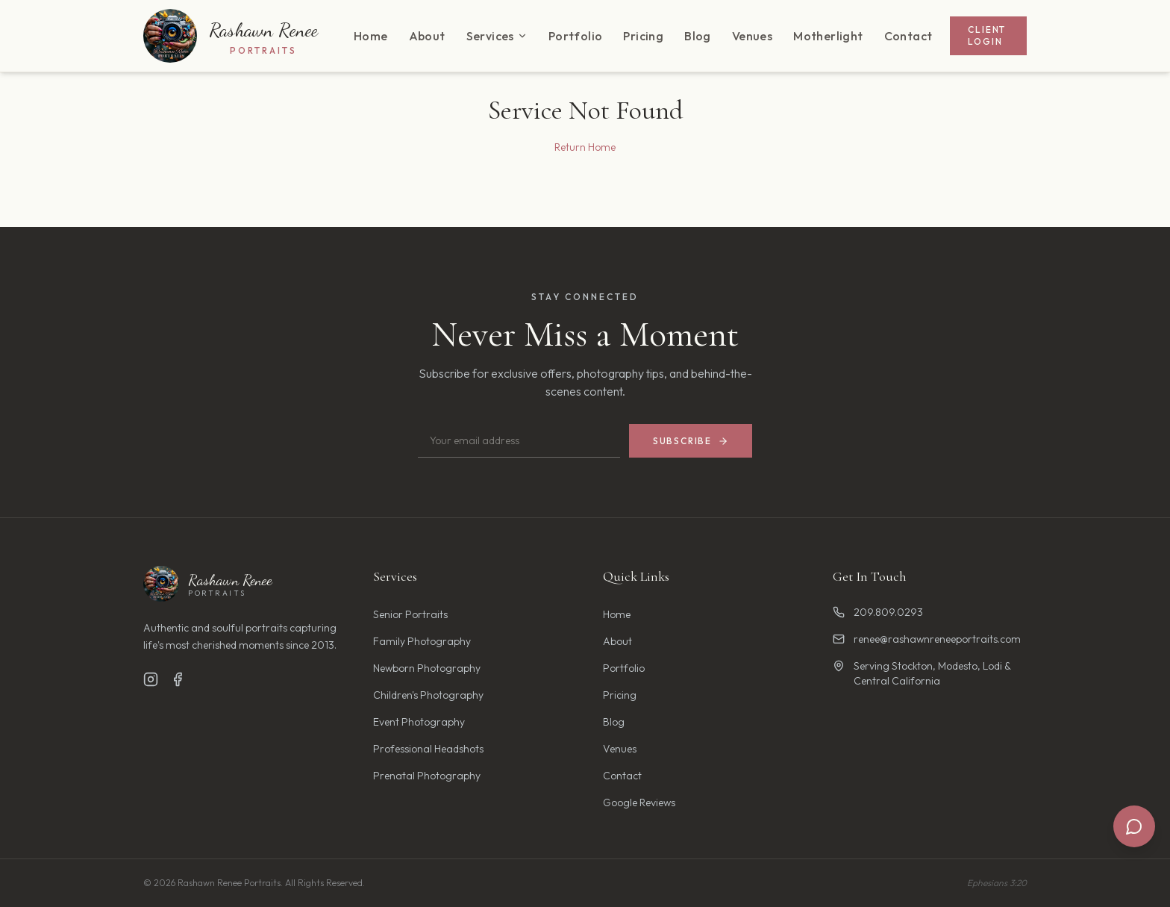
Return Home (585, 147)
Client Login (987, 35)
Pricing (643, 35)
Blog (697, 35)
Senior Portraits (410, 614)
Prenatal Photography (427, 775)
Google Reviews (639, 802)
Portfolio (575, 35)
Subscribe (690, 440)
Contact (908, 35)
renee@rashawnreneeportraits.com (927, 639)
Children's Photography (428, 695)
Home (371, 35)
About (427, 35)
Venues (752, 35)
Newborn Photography (427, 668)
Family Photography (422, 641)
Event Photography (419, 722)
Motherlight (828, 35)
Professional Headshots (428, 748)
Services (497, 35)
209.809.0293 (878, 612)
